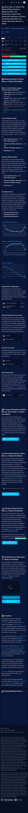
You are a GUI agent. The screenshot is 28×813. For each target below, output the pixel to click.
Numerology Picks (10, 494)
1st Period (7, 32)
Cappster (4, 671)
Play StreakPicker (11, 597)
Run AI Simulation (10, 439)
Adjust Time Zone (19, 104)
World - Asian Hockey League (15, 28)
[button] (24, 2)
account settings (16, 478)
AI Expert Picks (9, 543)
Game (2, 32)
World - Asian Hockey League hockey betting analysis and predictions (13, 648)
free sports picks (21, 636)
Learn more (15, 387)
